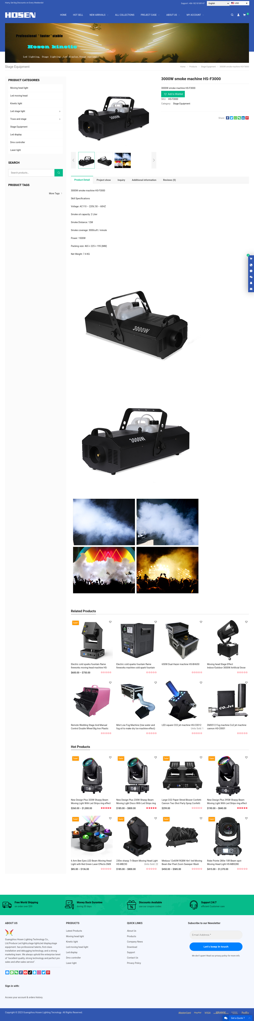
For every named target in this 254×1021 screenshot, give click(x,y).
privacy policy (221, 955)
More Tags (56, 193)
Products (131, 936)
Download (132, 947)
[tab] (82, 180)
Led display (16, 134)
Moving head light (19, 88)
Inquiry (121, 180)
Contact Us (132, 957)
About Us (131, 931)
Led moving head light (77, 947)
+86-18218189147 (197, 3)
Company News (135, 941)
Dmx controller (17, 142)
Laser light (15, 150)
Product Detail (82, 179)
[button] (173, 94)
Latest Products (74, 931)
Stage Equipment (181, 103)
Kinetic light (16, 103)
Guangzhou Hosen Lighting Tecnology (42, 1012)
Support (131, 952)
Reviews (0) (169, 180)
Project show (104, 180)
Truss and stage (18, 119)
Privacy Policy (134, 963)
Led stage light (17, 111)
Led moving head (18, 95)
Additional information (144, 180)
